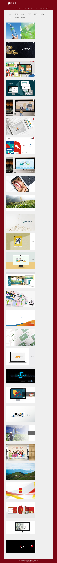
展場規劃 (35, 14)
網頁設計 (42, 14)
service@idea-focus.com (31, 561)
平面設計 (23, 14)
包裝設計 (29, 14)
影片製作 (10, 18)
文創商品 (16, 18)
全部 (10, 14)
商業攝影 (23, 18)
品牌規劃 (16, 14)
